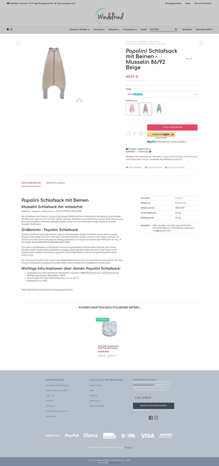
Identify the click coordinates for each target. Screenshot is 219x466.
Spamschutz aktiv (141, 410)
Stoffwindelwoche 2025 (56, 391)
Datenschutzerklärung (143, 385)
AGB (92, 391)
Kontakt (49, 401)
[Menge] (134, 134)
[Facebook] (151, 418)
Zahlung (50, 406)
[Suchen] (162, 29)
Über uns (50, 396)
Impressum (95, 401)
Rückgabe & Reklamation (57, 385)
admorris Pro (115, 463)
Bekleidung (180, 203)
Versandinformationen (56, 411)
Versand (143, 80)
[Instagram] (156, 418)
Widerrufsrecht (97, 406)
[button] (161, 94)
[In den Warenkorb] (172, 127)
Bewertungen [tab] (55, 183)
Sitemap (93, 396)
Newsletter (51, 416)
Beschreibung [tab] (31, 183)
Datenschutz (96, 385)
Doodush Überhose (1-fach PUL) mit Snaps (108, 347)
